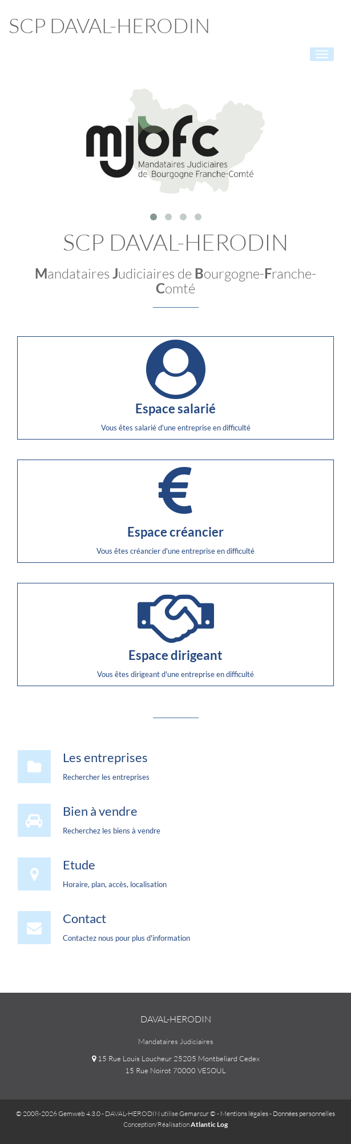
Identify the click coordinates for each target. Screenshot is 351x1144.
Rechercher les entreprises (106, 777)
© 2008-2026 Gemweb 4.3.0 (58, 1113)
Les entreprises (105, 757)
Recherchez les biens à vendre (111, 830)
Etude (79, 864)
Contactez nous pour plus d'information (126, 937)
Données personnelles (304, 1113)
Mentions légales (244, 1113)
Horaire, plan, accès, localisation (115, 884)
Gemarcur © (197, 1113)
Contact (84, 918)
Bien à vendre (100, 811)
